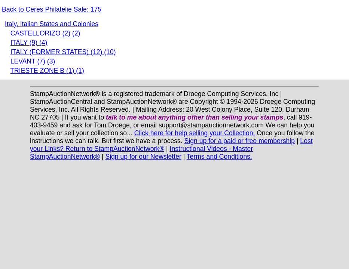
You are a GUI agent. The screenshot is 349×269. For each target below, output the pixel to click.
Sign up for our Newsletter (143, 156)
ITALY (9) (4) (29, 42)
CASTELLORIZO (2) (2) (45, 33)
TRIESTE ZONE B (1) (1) (47, 70)
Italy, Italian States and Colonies (51, 24)
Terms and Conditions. (219, 156)
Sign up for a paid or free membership (239, 141)
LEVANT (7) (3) (32, 61)
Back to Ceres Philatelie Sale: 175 (51, 9)
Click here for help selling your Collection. (194, 133)
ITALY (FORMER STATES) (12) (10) (63, 52)
